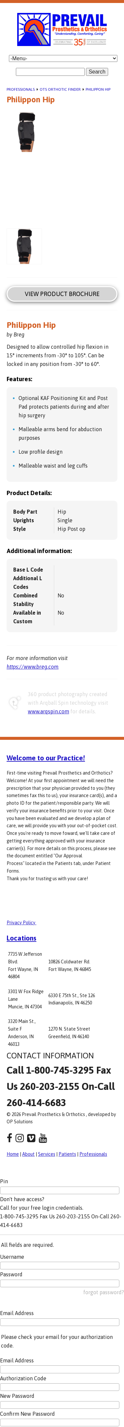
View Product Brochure (62, 293)
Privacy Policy (21, 922)
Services (46, 1154)
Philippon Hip (98, 89)
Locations (21, 938)
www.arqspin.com (48, 711)
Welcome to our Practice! (46, 758)
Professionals (21, 89)
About (28, 1154)
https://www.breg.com (33, 667)
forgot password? (103, 1292)
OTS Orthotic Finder (60, 89)
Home (13, 1154)
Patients (67, 1154)
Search (97, 72)
